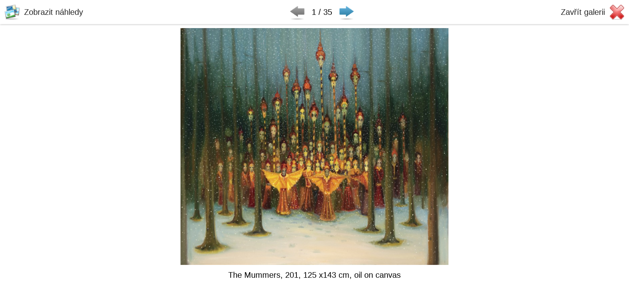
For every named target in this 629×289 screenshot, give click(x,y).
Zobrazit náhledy (53, 12)
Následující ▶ (347, 12)
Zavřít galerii (583, 12)
